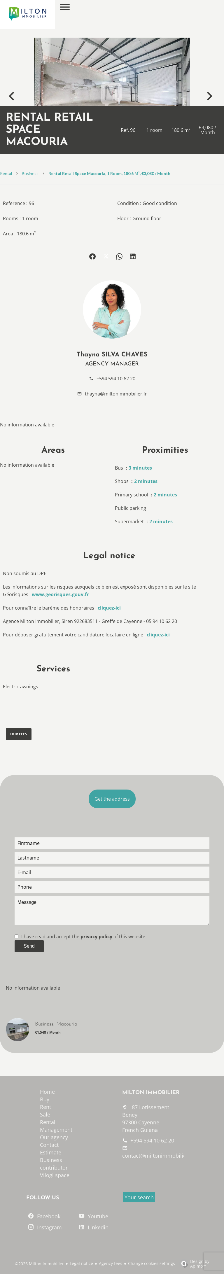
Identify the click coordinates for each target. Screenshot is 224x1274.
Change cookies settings (151, 1263)
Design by (192, 1263)
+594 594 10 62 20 (116, 378)
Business (30, 173)
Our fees (18, 734)
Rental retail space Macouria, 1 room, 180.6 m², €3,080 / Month (109, 173)
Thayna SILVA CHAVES (112, 354)
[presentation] (52, 938)
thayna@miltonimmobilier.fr (116, 394)
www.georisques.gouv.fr (60, 594)
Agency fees (110, 1263)
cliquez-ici (109, 608)
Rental (6, 173)
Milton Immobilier (150, 1093)
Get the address (112, 799)
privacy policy (96, 936)
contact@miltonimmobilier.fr (157, 1155)
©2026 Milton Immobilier (39, 1263)
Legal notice (81, 1263)
